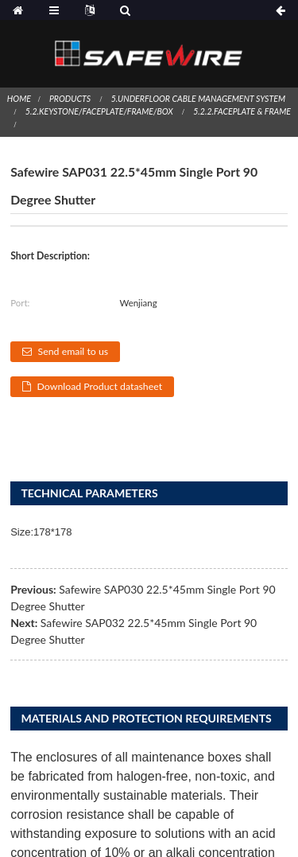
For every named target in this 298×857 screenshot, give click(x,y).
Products (70, 98)
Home (19, 98)
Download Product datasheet (100, 386)
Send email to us (73, 351)
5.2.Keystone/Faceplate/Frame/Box (99, 111)
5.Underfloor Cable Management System (198, 98)
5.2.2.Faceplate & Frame (242, 111)
